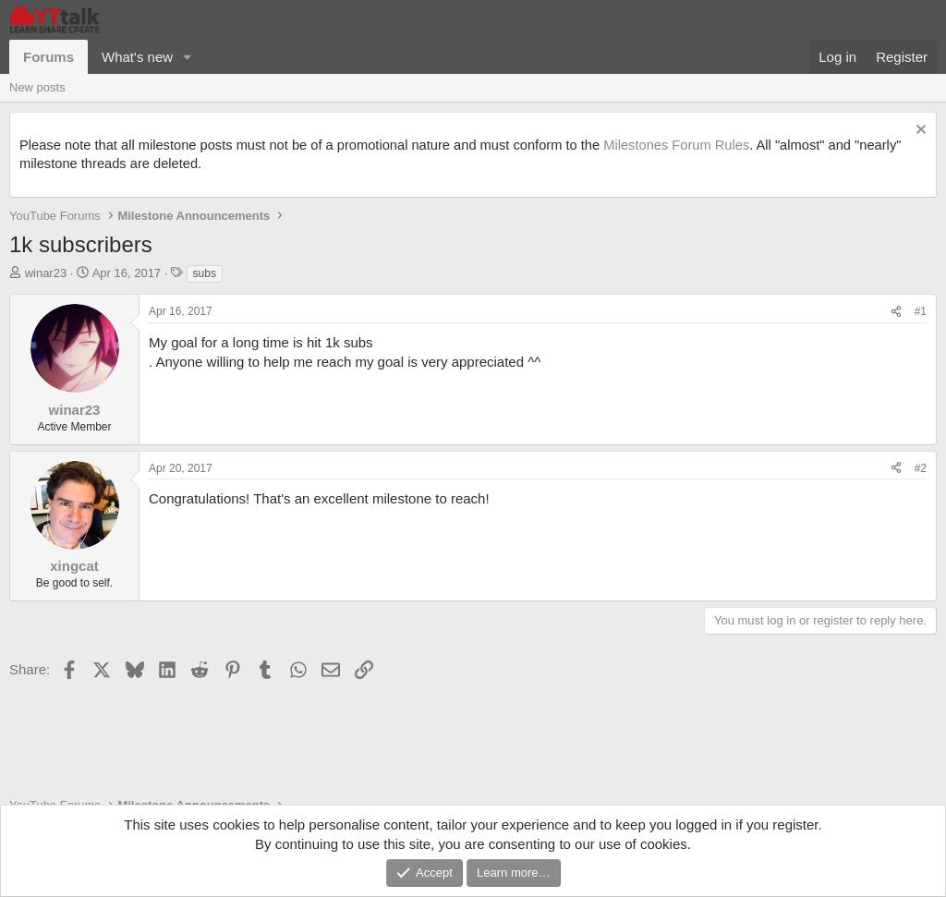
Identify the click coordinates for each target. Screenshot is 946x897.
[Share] (896, 311)
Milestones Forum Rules (676, 145)
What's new (137, 57)
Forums (48, 57)
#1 (921, 311)
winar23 (46, 273)
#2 (921, 468)
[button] (187, 57)
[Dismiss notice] (919, 131)
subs (204, 273)
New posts (37, 87)
